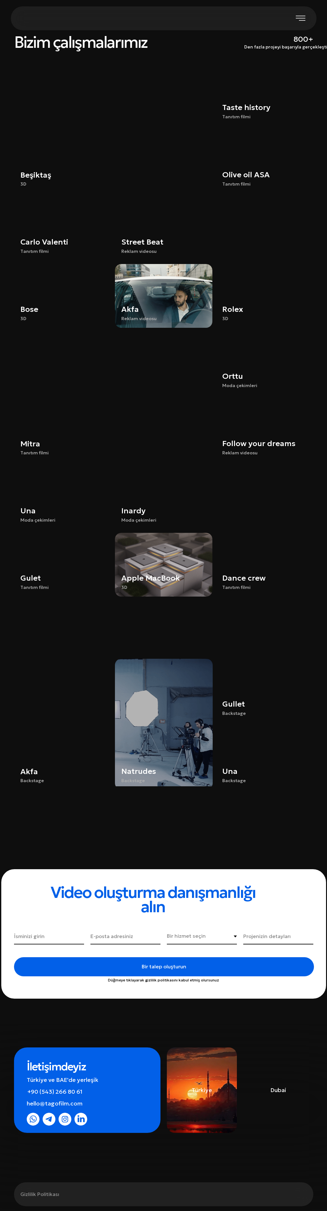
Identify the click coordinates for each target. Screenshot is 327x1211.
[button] (163, 228)
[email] (125, 936)
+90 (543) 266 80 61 (54, 1091)
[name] (49, 936)
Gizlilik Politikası (39, 1194)
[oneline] (278, 936)
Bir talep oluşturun (164, 966)
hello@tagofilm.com (54, 1103)
